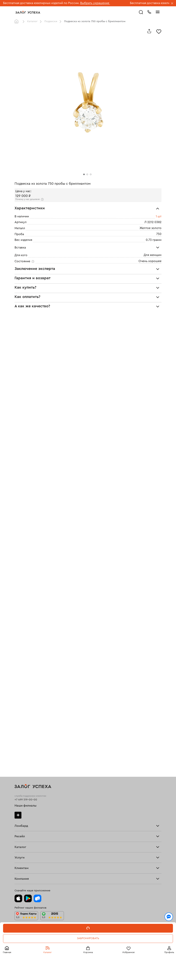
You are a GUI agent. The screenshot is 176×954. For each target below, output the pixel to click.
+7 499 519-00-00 (26, 799)
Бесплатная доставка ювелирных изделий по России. (41, 3)
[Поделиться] (149, 31)
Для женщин (152, 255)
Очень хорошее (150, 261)
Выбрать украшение (95, 3)
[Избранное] (159, 31)
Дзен (18, 815)
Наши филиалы (26, 805)
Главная (17, 21)
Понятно (88, 944)
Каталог (32, 21)
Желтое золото (150, 228)
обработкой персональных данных (59, 935)
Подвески (50, 21)
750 (158, 233)
